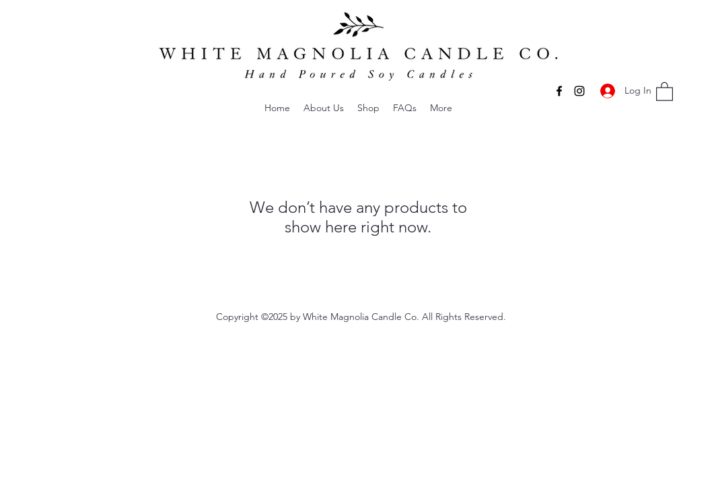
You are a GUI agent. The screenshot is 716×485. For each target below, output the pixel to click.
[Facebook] (559, 91)
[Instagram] (579, 91)
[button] (324, 108)
